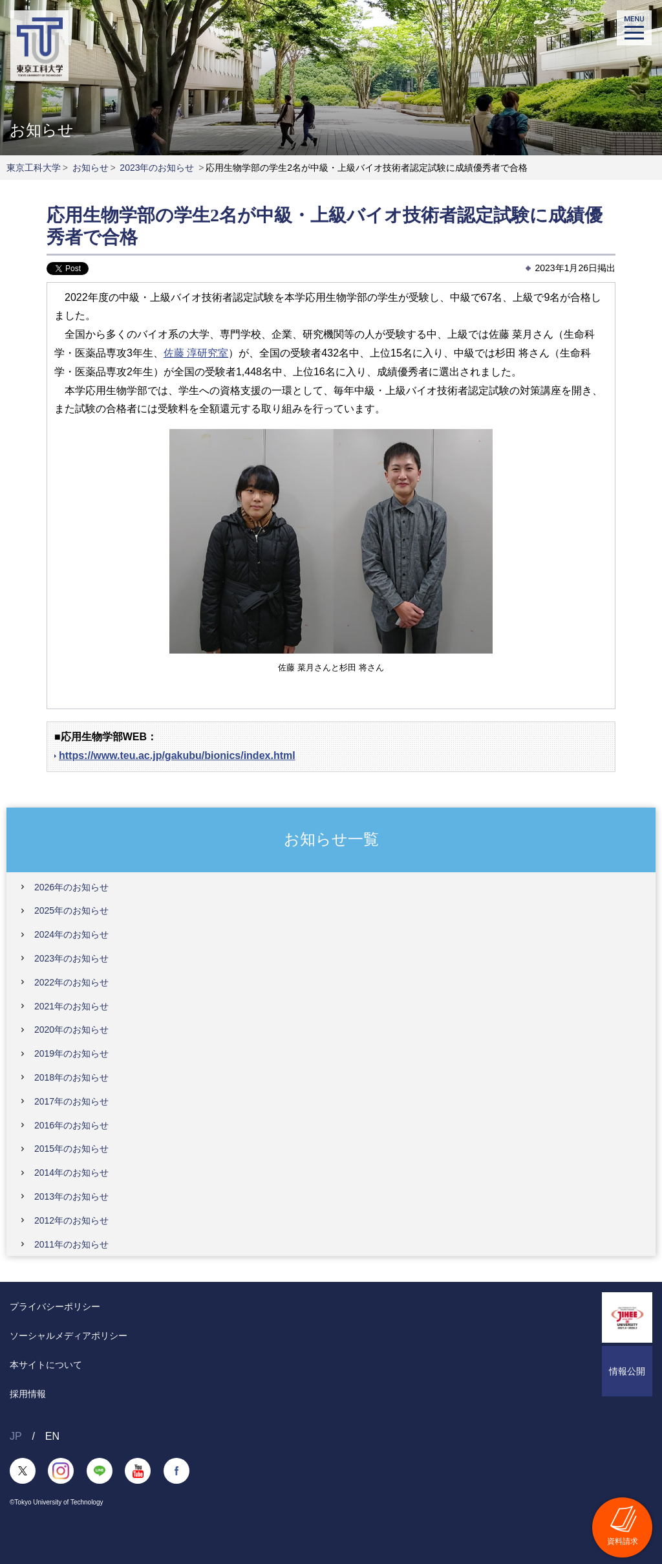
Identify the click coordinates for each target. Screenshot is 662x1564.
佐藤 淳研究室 (196, 352)
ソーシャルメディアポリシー (68, 1335)
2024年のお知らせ (71, 934)
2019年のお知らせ (71, 1053)
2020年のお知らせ (71, 1029)
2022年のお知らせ (71, 982)
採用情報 (28, 1394)
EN (52, 1436)
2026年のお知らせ (71, 887)
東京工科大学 (33, 167)
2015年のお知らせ (71, 1148)
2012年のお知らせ (71, 1220)
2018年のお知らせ (71, 1077)
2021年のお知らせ (71, 1006)
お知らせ (90, 167)
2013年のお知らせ (71, 1196)
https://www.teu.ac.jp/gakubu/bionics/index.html (177, 755)
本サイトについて (46, 1365)
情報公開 (627, 1371)
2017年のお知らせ (71, 1101)
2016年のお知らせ (71, 1125)
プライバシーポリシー (55, 1306)
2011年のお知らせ (71, 1244)
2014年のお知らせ (71, 1172)
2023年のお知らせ (157, 167)
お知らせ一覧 (331, 839)
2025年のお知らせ (71, 910)
